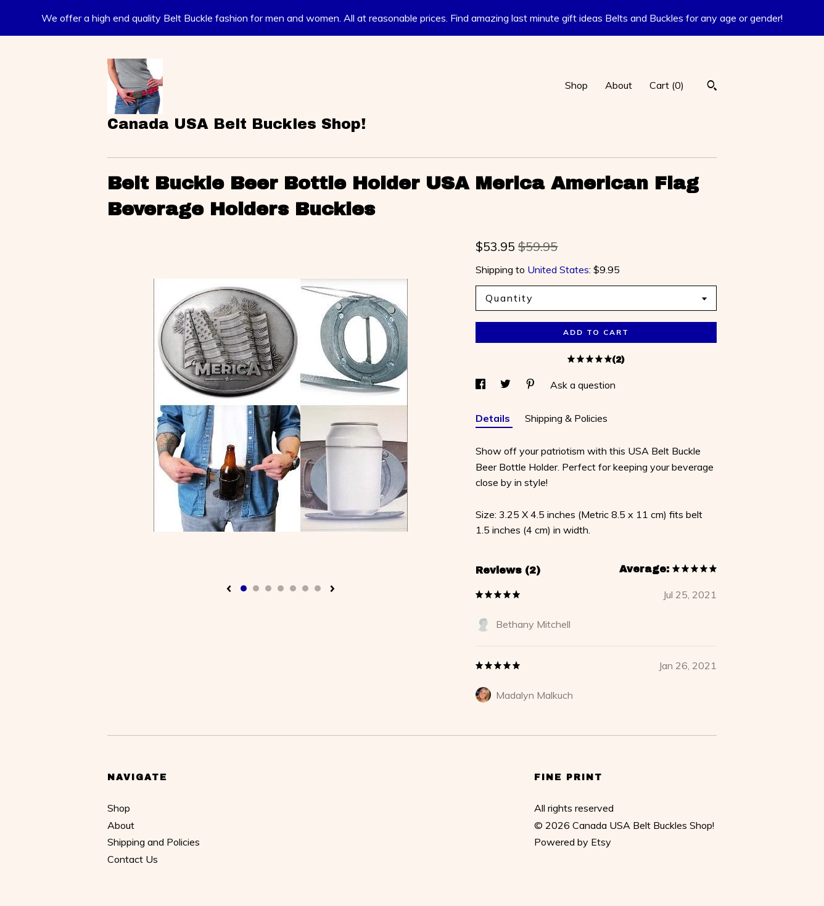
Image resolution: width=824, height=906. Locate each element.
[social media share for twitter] (506, 385)
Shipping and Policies (153, 842)
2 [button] (256, 588)
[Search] (712, 87)
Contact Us (132, 859)
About (618, 85)
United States (558, 269)
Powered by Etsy (572, 842)
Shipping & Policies (566, 418)
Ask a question (583, 385)
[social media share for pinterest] (531, 385)
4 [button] (281, 588)
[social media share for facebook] (482, 385)
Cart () (666, 85)
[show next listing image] (332, 589)
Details (494, 418)
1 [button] (244, 588)
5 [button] (293, 588)
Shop (576, 85)
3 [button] (268, 588)
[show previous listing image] (229, 589)
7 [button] (318, 588)
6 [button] (305, 588)
